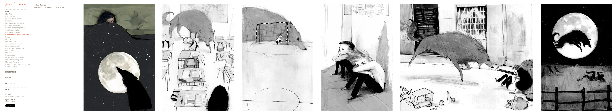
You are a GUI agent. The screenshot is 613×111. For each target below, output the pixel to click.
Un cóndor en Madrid (13, 32)
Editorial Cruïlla (11, 66)
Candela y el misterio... (14, 25)
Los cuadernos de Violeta (14, 23)
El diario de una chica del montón (17, 64)
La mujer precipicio (12, 46)
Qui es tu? (9, 53)
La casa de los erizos (13, 18)
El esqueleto (10, 55)
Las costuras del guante (14, 60)
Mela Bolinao (10, 102)
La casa (8, 39)
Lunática (8, 21)
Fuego (7, 37)
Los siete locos (11, 41)
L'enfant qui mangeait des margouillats (15, 49)
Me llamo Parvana (12, 62)
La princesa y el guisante (14, 57)
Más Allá (8, 14)
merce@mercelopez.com (14, 96)
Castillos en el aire (12, 30)
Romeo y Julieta (11, 16)
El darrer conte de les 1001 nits (17, 35)
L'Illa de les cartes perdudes (15, 28)
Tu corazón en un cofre (14, 44)
